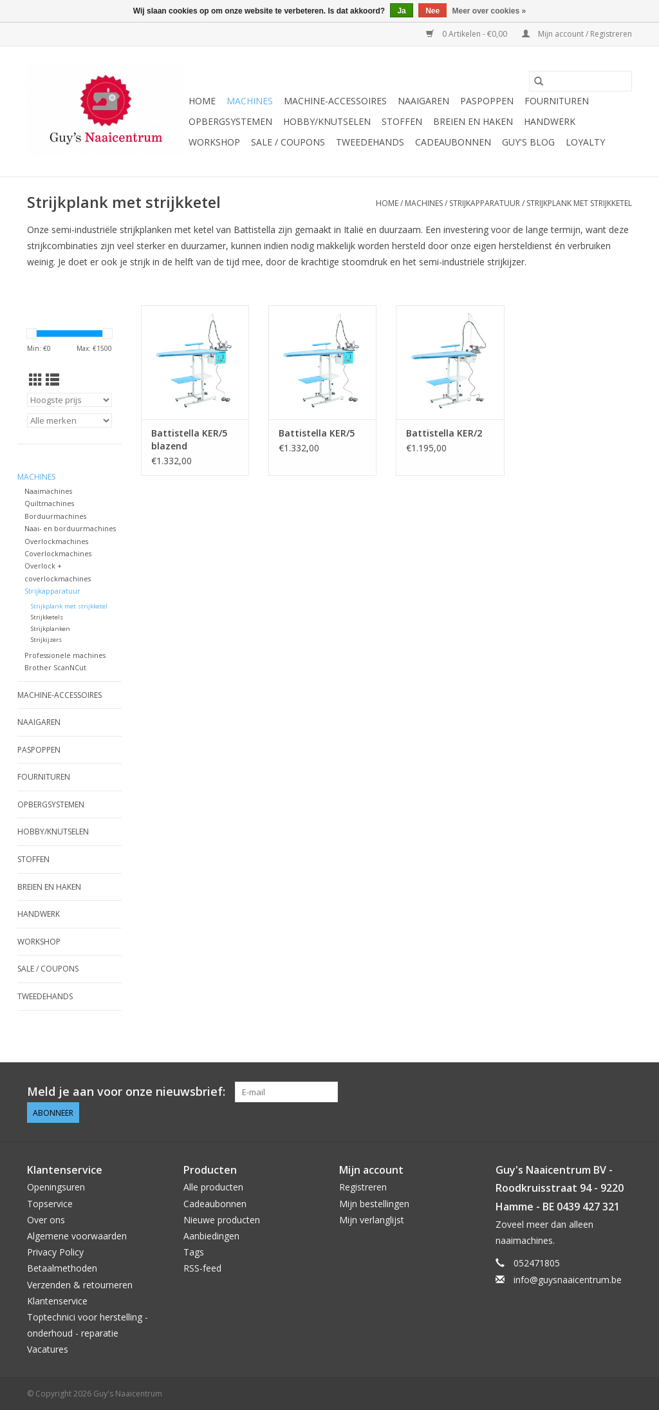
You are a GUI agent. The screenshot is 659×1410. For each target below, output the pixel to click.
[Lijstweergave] (52, 380)
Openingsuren (56, 1187)
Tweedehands (370, 142)
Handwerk (549, 121)
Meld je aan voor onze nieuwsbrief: (126, 1091)
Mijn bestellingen (374, 1204)
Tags (193, 1252)
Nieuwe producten (221, 1220)
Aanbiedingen (211, 1236)
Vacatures (47, 1349)
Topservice (50, 1204)
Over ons (46, 1220)
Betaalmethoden (62, 1268)
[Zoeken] (580, 81)
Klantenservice (57, 1301)
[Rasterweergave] (35, 380)
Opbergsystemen (230, 121)
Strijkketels (47, 617)
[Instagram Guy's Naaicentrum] (621, 1092)
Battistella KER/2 (444, 433)
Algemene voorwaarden (77, 1236)
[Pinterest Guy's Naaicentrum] (598, 1092)
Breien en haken (473, 121)
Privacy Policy (55, 1252)
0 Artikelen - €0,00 (467, 33)
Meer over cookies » (489, 10)
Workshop (214, 142)
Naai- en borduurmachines (70, 528)
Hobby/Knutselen (327, 121)
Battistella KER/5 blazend (189, 439)
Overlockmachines (56, 541)
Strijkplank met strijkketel (579, 203)
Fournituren (556, 101)
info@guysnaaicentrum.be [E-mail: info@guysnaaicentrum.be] (568, 1280)
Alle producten (213, 1187)
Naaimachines (48, 491)
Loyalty (585, 142)
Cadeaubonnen (453, 142)
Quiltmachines (49, 503)
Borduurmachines (55, 516)
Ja (401, 10)
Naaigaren (423, 101)
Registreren (363, 1187)
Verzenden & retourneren (80, 1285)
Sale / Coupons (288, 142)
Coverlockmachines (57, 553)
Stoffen (402, 121)
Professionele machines (65, 655)
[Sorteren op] (69, 400)
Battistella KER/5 (317, 433)
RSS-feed (202, 1268)
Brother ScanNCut (55, 667)
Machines (250, 101)
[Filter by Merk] (69, 420)
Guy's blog (528, 142)
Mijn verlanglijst (371, 1220)
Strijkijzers (46, 639)
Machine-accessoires (335, 101)
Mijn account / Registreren (577, 33)
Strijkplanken (50, 629)
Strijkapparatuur (484, 203)
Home (202, 101)
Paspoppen (487, 101)
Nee (432, 10)
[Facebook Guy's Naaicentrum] (575, 1092)
